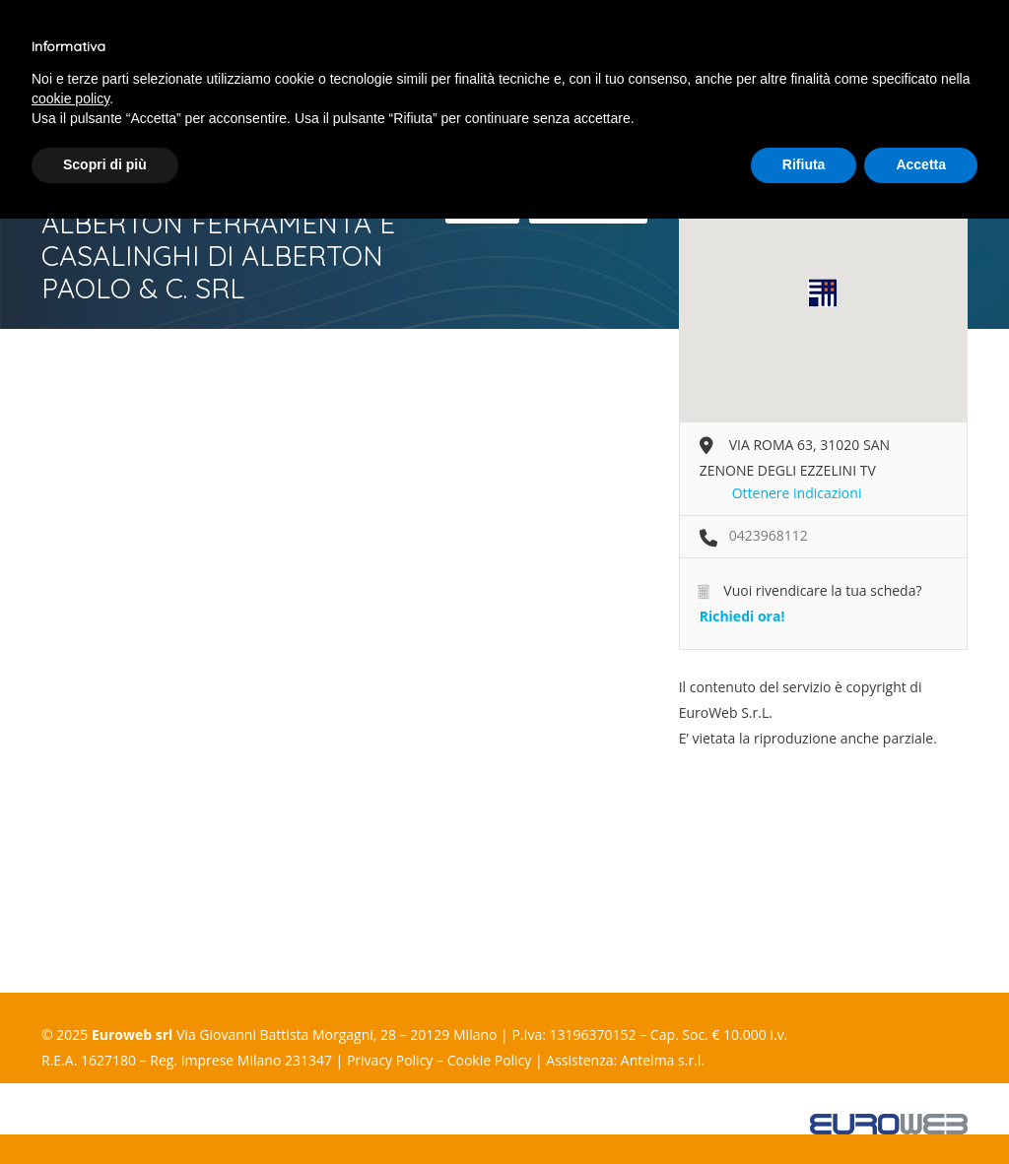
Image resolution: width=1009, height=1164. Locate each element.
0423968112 (768, 535)
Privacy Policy (390, 1060)
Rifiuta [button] (804, 164)
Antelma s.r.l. (663, 1060)
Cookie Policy (489, 1060)
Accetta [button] (921, 164)
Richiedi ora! (742, 616)
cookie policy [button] (70, 98)
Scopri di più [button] (105, 164)
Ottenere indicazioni (797, 493)
